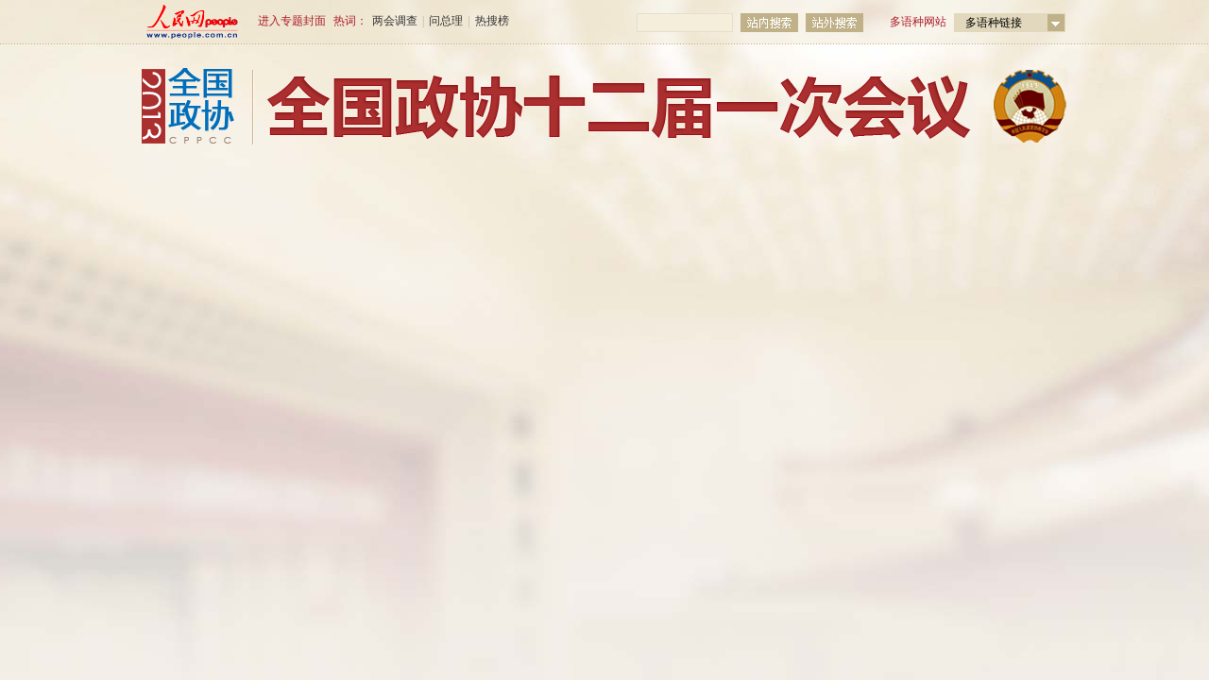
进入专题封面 (292, 20)
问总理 (446, 20)
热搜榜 (492, 20)
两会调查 (394, 20)
